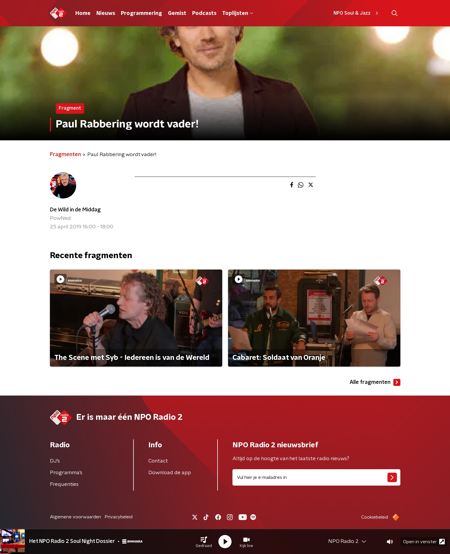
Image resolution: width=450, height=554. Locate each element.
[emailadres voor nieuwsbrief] (316, 477)
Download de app (169, 472)
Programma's (66, 472)
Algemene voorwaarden (75, 517)
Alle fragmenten (375, 382)
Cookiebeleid (374, 517)
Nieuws (105, 13)
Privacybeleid (119, 517)
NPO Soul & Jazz (356, 13)
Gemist (177, 13)
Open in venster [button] (424, 541)
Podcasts (204, 13)
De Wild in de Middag (75, 210)
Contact (158, 461)
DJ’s (55, 461)
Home (83, 13)
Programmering (141, 13)
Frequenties (64, 484)
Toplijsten (237, 13)
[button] (203, 541)
